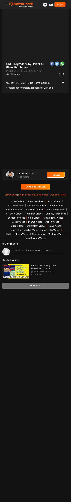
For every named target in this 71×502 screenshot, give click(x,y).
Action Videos (52, 222)
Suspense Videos (16, 218)
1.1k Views (36, 274)
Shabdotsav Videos (36, 205)
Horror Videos (16, 226)
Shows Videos (17, 201)
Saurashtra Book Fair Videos (25, 230)
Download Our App (35, 186)
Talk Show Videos (14, 213)
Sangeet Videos (14, 209)
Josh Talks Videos (51, 230)
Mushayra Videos (56, 234)
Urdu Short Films (58, 194)
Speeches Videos (36, 201)
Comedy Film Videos (56, 213)
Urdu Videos (11, 194)
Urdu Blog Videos (40, 194)
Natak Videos (54, 201)
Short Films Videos (56, 209)
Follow (56, 175)
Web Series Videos (34, 209)
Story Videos (38, 234)
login (60, 4)
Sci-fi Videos (34, 218)
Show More (35, 285)
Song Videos (55, 226)
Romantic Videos (34, 213)
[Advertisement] (35, 131)
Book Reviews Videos (35, 238)
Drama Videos (35, 222)
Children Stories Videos (17, 234)
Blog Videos (24, 194)
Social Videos (18, 222)
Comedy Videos (16, 205)
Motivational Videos (53, 218)
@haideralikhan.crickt (42, 271)
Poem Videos (56, 205)
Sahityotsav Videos (36, 226)
